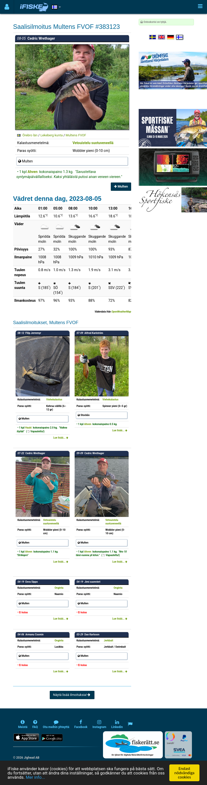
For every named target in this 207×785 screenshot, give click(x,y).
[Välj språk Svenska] (153, 37)
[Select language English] (161, 37)
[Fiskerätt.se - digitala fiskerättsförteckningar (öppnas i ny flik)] (133, 744)
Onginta (59, 587)
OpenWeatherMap (121, 311)
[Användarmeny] (7, 7)
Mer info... (35, 777)
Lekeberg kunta (51, 135)
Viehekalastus (54, 399)
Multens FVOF (76, 135)
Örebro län (29, 135)
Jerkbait (108, 640)
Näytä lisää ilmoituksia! (72, 695)
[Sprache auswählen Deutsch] (170, 37)
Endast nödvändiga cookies (184, 773)
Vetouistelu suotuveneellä (93, 143)
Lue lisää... (60, 437)
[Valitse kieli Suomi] (179, 37)
